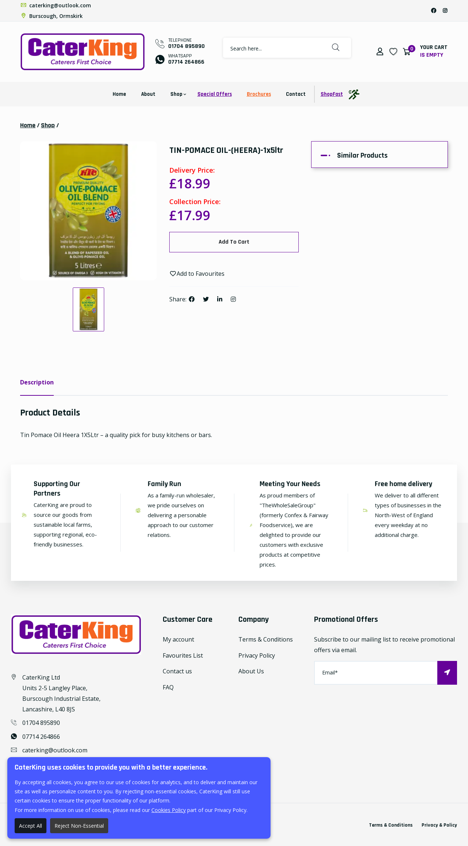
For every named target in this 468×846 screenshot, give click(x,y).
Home (119, 94)
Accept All (30, 825)
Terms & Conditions (265, 639)
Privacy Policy (256, 655)
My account (178, 639)
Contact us (177, 671)
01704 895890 (186, 46)
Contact (296, 94)
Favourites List (183, 655)
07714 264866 (186, 62)
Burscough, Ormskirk (51, 15)
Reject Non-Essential (79, 825)
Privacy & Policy (439, 825)
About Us (251, 671)
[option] (88, 210)
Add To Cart (234, 242)
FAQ (168, 687)
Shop (176, 94)
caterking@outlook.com (55, 5)
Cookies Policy (168, 809)
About (148, 94)
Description (37, 382)
